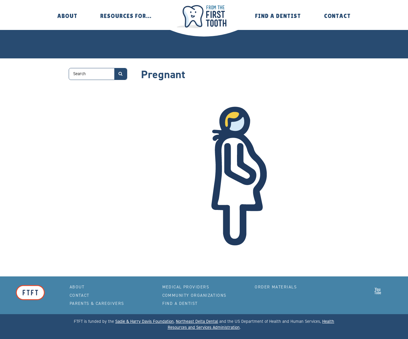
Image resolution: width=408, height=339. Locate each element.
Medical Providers (185, 287)
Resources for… (125, 16)
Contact (337, 16)
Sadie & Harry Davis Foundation (144, 321)
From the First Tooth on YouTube (377, 291)
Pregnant (163, 74)
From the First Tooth (204, 16)
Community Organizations (194, 295)
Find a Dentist (278, 16)
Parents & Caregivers (97, 303)
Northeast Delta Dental (197, 321)
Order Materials (276, 287)
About (67, 16)
